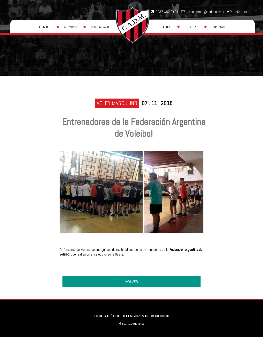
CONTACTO (218, 27)
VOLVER (131, 281)
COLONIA (165, 27)
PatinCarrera (238, 11)
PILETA (192, 27)
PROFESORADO (100, 27)
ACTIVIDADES (71, 27)
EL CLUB (44, 27)
